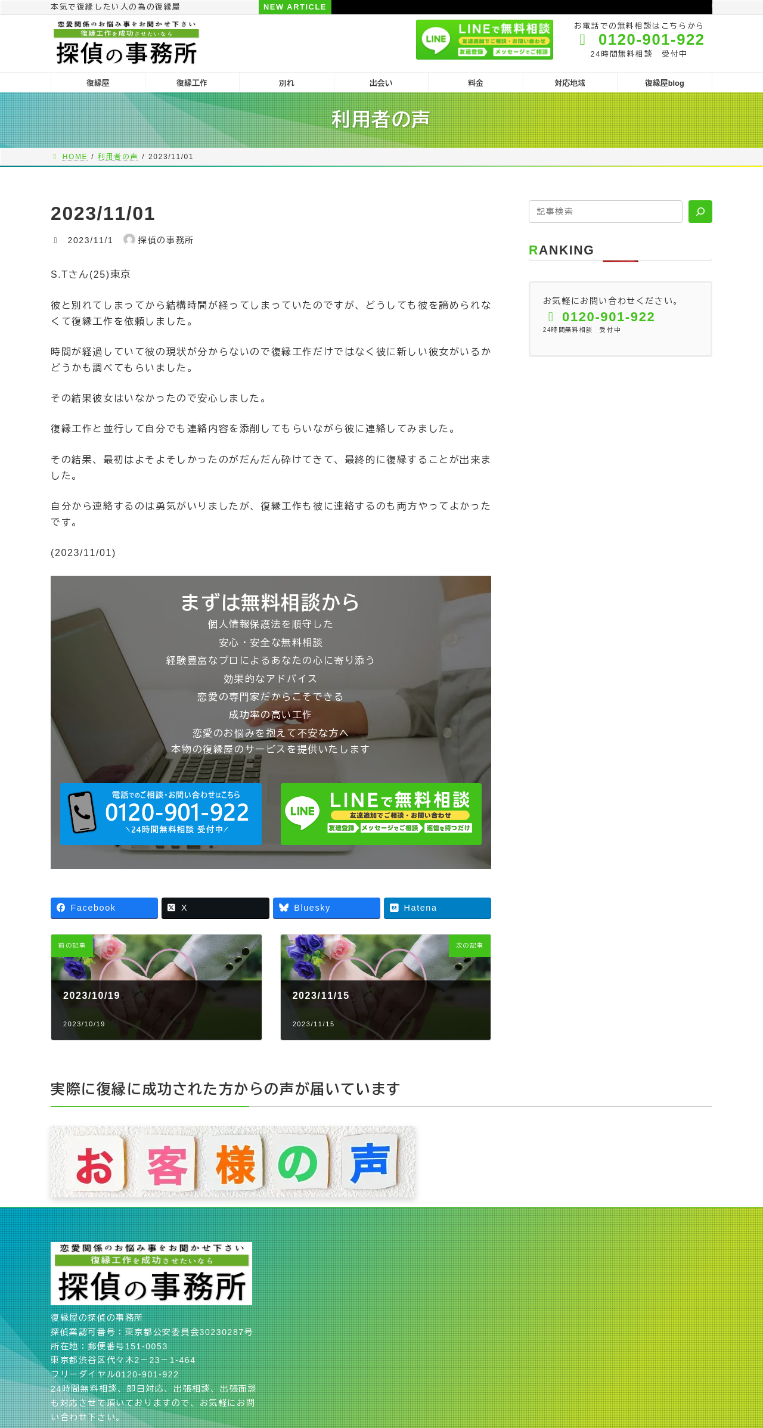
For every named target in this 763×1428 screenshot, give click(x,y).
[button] (161, 814)
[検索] (700, 211)
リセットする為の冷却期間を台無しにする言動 (555, 6)
